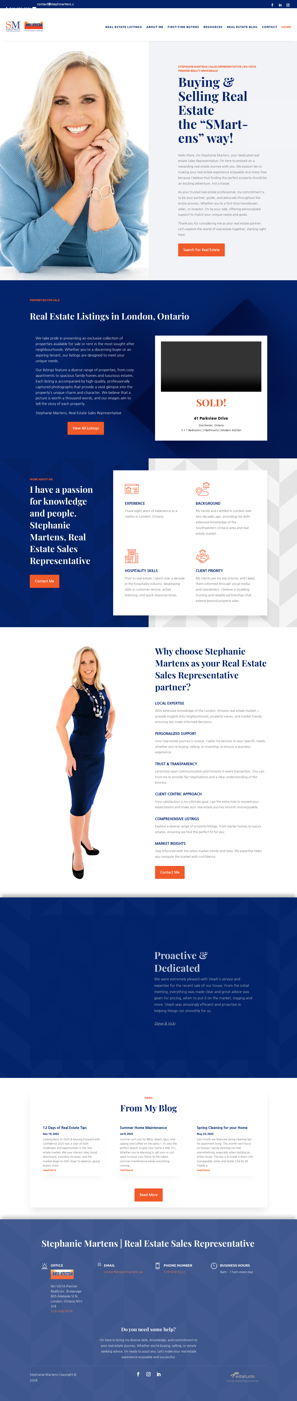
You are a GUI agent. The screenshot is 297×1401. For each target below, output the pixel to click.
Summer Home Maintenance (143, 1128)
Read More (149, 1195)
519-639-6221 (175, 1271)
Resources (213, 27)
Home (286, 27)
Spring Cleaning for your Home (222, 1128)
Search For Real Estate (201, 250)
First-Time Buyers (183, 27)
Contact (269, 27)
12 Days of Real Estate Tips (65, 1128)
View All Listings (86, 428)
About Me (154, 27)
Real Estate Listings (123, 27)
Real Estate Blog (242, 27)
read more (49, 1170)
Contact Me (44, 581)
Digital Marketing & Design (242, 1381)
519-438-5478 (62, 1311)
